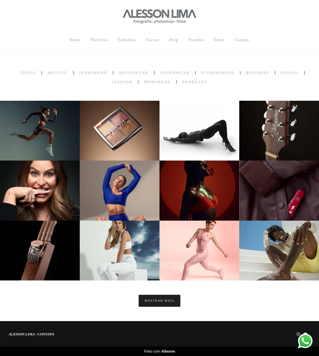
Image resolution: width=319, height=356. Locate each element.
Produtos (194, 82)
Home (75, 40)
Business (257, 72)
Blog (173, 40)
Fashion (122, 82)
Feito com (159, 351)
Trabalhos (127, 40)
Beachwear (133, 72)
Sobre (219, 40)
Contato (241, 40)
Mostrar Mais (160, 300)
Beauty (57, 72)
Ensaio (290, 72)
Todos (28, 72)
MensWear (157, 82)
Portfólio (99, 40)
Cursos (153, 40)
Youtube (196, 40)
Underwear (175, 72)
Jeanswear (93, 72)
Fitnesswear (217, 72)
